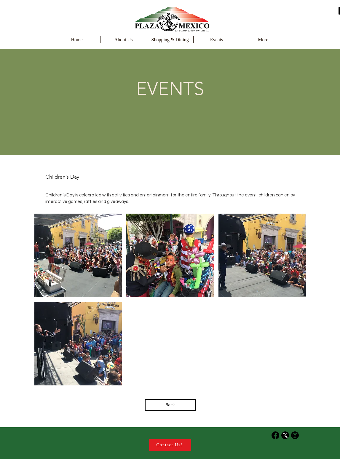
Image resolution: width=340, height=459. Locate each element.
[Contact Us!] (170, 445)
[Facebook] (275, 435)
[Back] (170, 405)
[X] (285, 435)
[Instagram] (295, 435)
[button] (78, 255)
